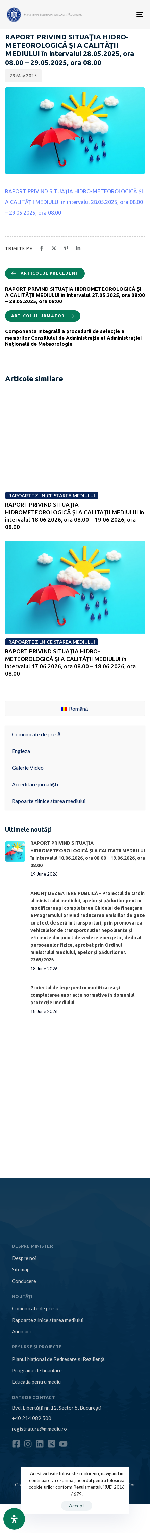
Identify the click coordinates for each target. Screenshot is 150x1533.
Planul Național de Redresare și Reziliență (58, 1359)
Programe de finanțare (37, 1370)
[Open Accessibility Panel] (14, 1519)
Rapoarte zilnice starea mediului (47, 1320)
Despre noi (24, 1258)
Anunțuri (21, 1331)
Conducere (24, 1281)
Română (74, 708)
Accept (76, 1505)
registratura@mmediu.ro (39, 1429)
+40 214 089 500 (31, 1418)
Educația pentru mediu (36, 1382)
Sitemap (21, 1269)
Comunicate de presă (35, 1308)
